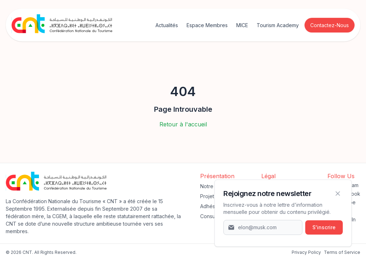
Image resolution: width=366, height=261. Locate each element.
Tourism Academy (278, 25)
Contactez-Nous (329, 25)
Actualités (166, 25)
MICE (242, 25)
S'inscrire (324, 227)
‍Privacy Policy (306, 252)
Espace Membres (207, 25)
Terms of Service (342, 252)
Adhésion (211, 206)
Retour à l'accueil (183, 124)
